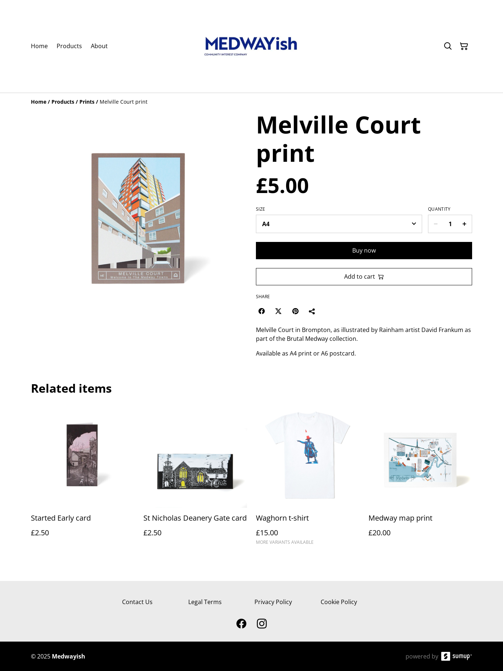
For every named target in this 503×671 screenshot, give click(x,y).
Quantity (439, 209)
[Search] (448, 46)
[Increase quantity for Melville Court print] (464, 224)
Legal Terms (205, 602)
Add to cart (364, 276)
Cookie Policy (339, 602)
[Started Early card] (83, 478)
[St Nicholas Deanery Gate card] (195, 478)
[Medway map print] (420, 478)
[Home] (38, 101)
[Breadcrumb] (251, 102)
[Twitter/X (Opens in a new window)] (278, 311)
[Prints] (86, 101)
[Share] (312, 311)
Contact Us (137, 602)
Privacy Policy (273, 602)
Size (260, 209)
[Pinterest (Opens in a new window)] (295, 311)
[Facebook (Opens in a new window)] (261, 311)
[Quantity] (450, 224)
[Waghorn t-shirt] (308, 478)
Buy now (364, 250)
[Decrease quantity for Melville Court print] (435, 224)
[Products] (62, 101)
